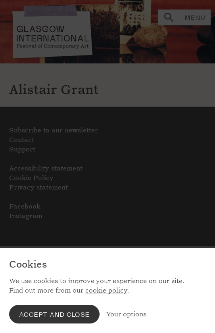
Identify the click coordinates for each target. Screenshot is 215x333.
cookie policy (106, 290)
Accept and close (54, 314)
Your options (126, 314)
